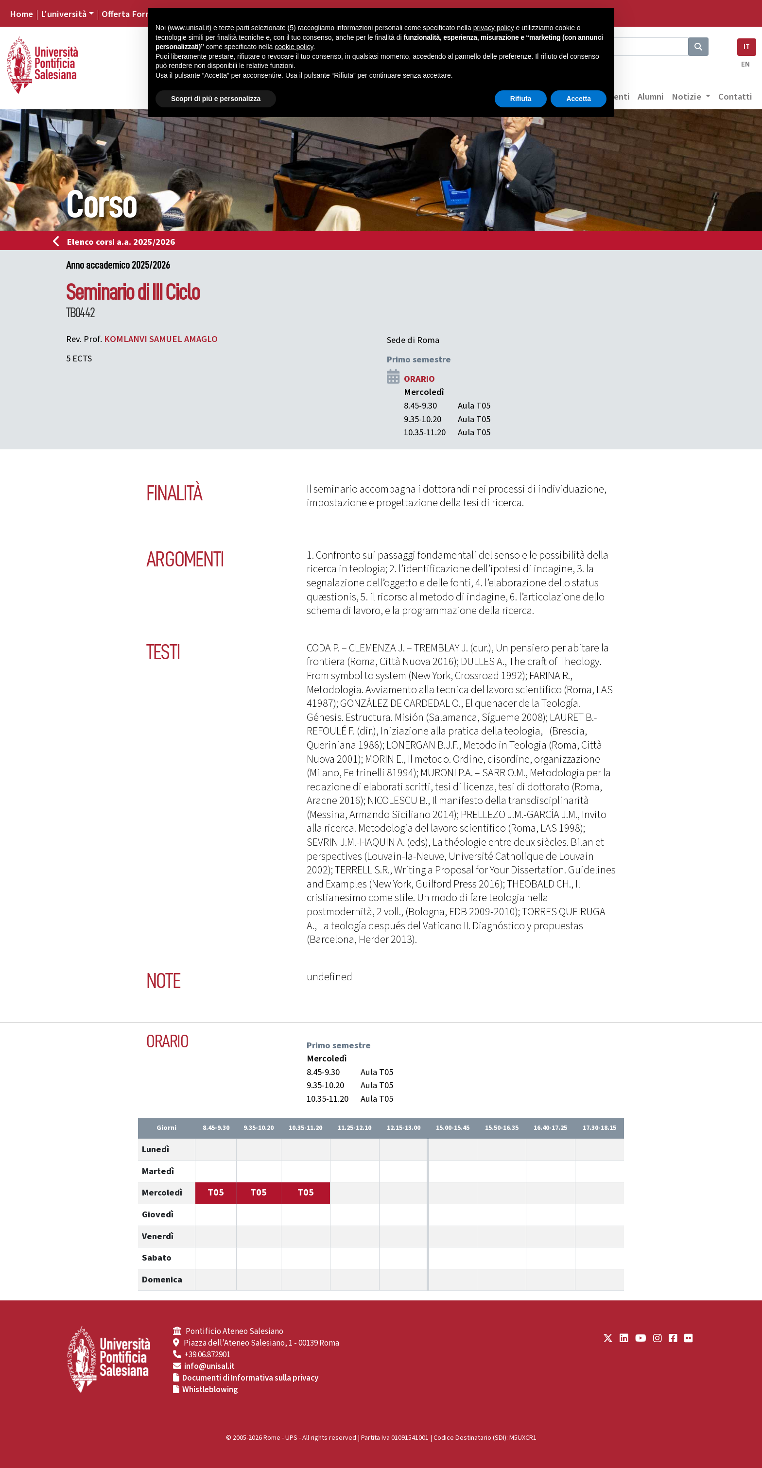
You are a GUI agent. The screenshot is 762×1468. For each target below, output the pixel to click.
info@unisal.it (209, 1366)
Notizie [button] (687, 96)
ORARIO (419, 379)
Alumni (651, 96)
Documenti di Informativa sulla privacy (250, 1378)
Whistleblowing (210, 1390)
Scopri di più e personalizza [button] (215, 98)
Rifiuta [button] (521, 98)
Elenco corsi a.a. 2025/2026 (117, 242)
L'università (64, 14)
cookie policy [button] (294, 47)
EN (745, 64)
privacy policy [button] (493, 28)
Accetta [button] (578, 98)
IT (747, 47)
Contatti (735, 96)
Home (21, 14)
